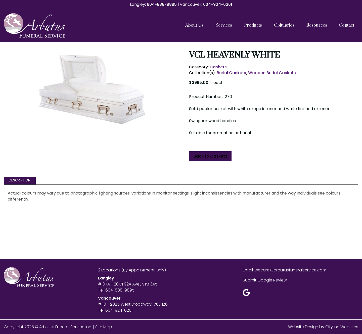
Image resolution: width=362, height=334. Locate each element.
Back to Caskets (210, 156)
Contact (346, 25)
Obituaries (284, 25)
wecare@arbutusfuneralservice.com (290, 270)
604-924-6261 (217, 4)
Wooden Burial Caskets (272, 73)
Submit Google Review (265, 280)
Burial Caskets (231, 73)
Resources (316, 25)
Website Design (303, 327)
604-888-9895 (162, 4)
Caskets (218, 67)
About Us (194, 25)
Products (253, 25)
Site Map (103, 327)
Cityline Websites (341, 327)
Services (223, 25)
